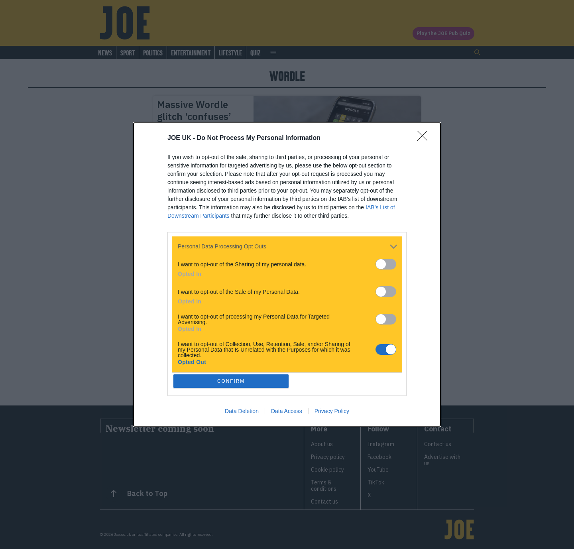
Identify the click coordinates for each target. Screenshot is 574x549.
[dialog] (287, 274)
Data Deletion (242, 412)
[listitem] (287, 246)
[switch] (385, 263)
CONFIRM (232, 381)
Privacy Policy (332, 412)
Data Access (286, 412)
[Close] (424, 137)
